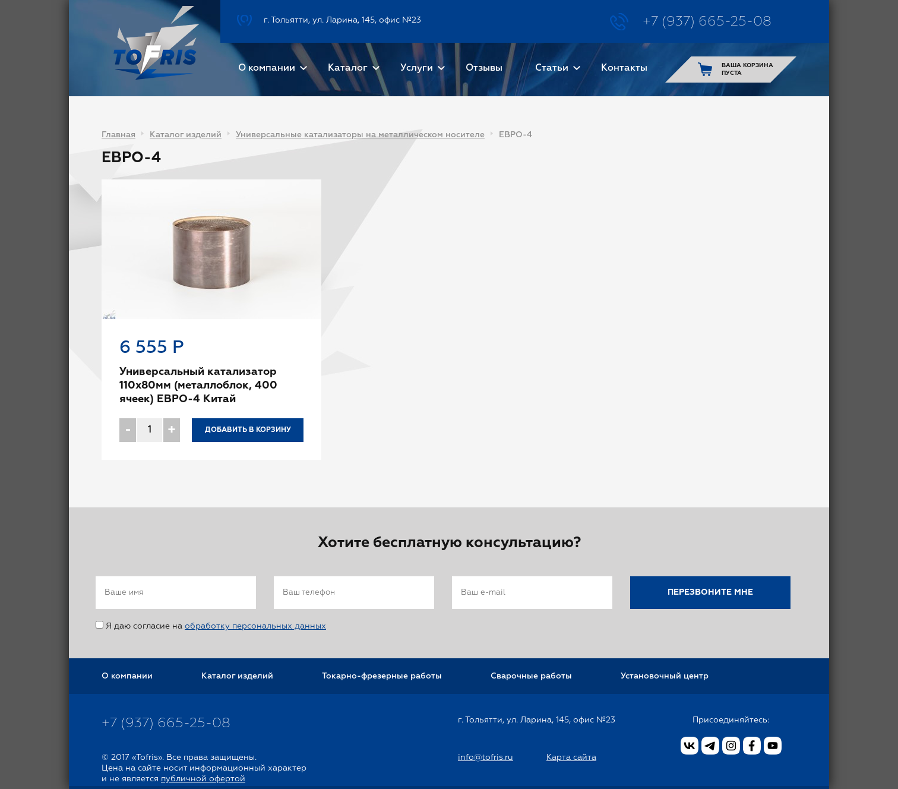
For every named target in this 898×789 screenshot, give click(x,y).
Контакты (624, 68)
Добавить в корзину (248, 430)
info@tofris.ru (485, 757)
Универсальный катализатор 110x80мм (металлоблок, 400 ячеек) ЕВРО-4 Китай (198, 386)
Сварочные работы (531, 676)
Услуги (416, 68)
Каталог (348, 68)
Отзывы (484, 68)
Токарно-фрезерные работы (382, 676)
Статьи (551, 68)
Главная (118, 135)
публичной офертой (203, 779)
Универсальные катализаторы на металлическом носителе (360, 135)
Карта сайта (571, 757)
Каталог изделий (186, 135)
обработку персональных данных (255, 626)
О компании (266, 68)
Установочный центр (665, 676)
